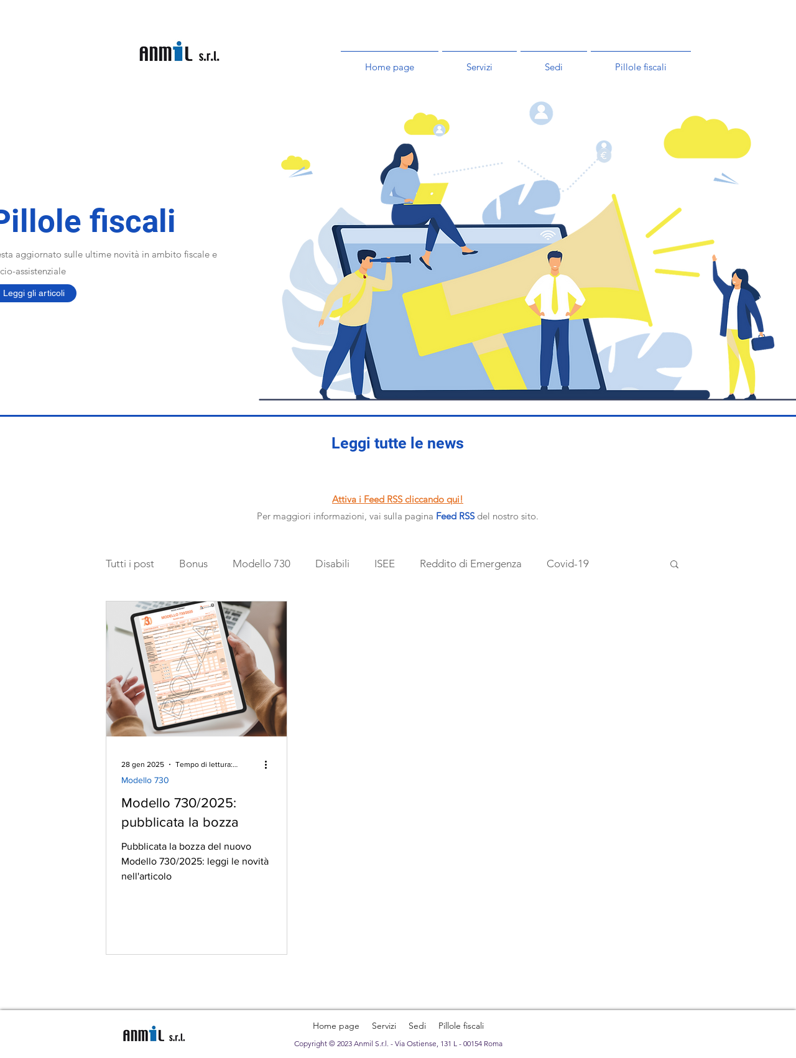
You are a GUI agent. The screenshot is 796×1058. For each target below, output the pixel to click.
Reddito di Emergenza (471, 563)
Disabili (332, 563)
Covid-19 (568, 563)
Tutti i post (130, 563)
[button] (674, 565)
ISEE (384, 563)
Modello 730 (261, 563)
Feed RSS (455, 516)
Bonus (193, 563)
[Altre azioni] (269, 764)
